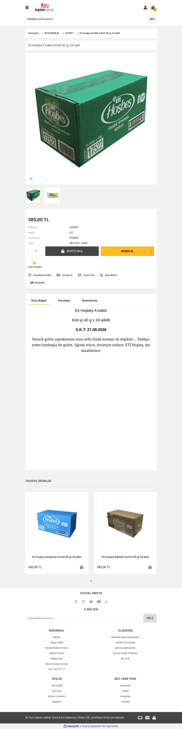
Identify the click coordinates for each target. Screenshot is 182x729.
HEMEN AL (127, 251)
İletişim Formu (56, 653)
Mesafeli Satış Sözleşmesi (125, 637)
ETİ (71, 232)
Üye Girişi (57, 691)
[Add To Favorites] (39, 275)
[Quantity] (35, 251)
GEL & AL (125, 658)
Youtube (125, 701)
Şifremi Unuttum (56, 696)
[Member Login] (145, 7)
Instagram (125, 696)
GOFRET (74, 227)
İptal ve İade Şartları (125, 648)
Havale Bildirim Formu (56, 648)
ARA (152, 19)
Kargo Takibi (57, 642)
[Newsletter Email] (91, 618)
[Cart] (153, 7)
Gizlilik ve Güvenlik (125, 642)
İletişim (57, 637)
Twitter (125, 691)
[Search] (91, 19)
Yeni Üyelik (57, 685)
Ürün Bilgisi (39, 300)
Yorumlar (64, 300)
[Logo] (44, 7)
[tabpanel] (56, 533)
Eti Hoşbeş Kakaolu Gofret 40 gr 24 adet (125, 556)
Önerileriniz (90, 300)
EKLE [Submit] (150, 618)
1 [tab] (91, 581)
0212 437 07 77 (57, 669)
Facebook (125, 685)
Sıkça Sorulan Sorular (57, 664)
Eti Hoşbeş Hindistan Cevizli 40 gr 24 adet (56, 556)
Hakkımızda (57, 658)
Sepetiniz (57, 701)
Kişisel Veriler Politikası (125, 653)
